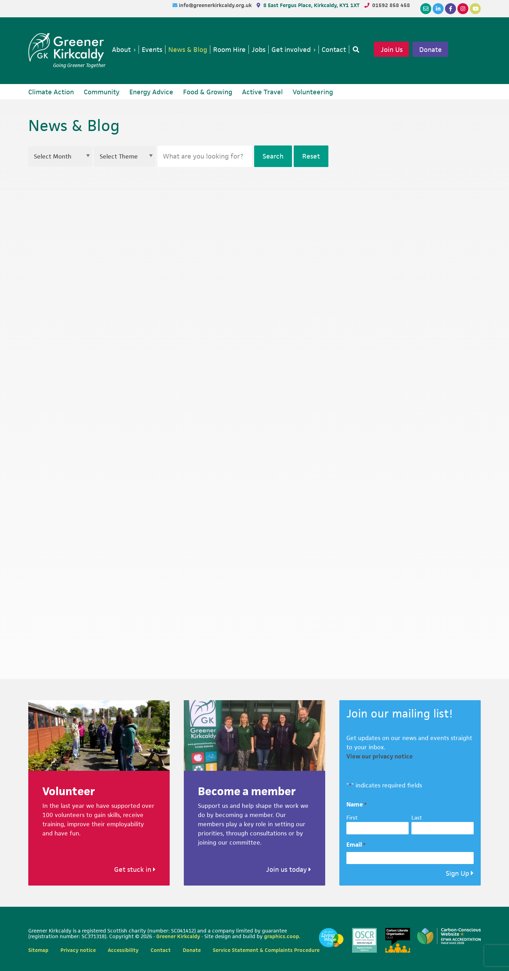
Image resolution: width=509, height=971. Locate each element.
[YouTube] (475, 8)
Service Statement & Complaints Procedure (266, 950)
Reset (311, 156)
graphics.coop (281, 936)
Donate (430, 49)
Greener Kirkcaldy (67, 47)
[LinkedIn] (438, 8)
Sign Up (457, 873)
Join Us (392, 49)
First (352, 817)
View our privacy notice (379, 756)
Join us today (288, 869)
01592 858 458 (391, 5)
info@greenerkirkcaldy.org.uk (216, 5)
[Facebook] (450, 8)
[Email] (425, 8)
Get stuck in (135, 869)
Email (355, 845)
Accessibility (123, 950)
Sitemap (38, 950)
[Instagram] (462, 8)
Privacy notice (78, 950)
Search (273, 156)
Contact (161, 950)
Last (416, 817)
